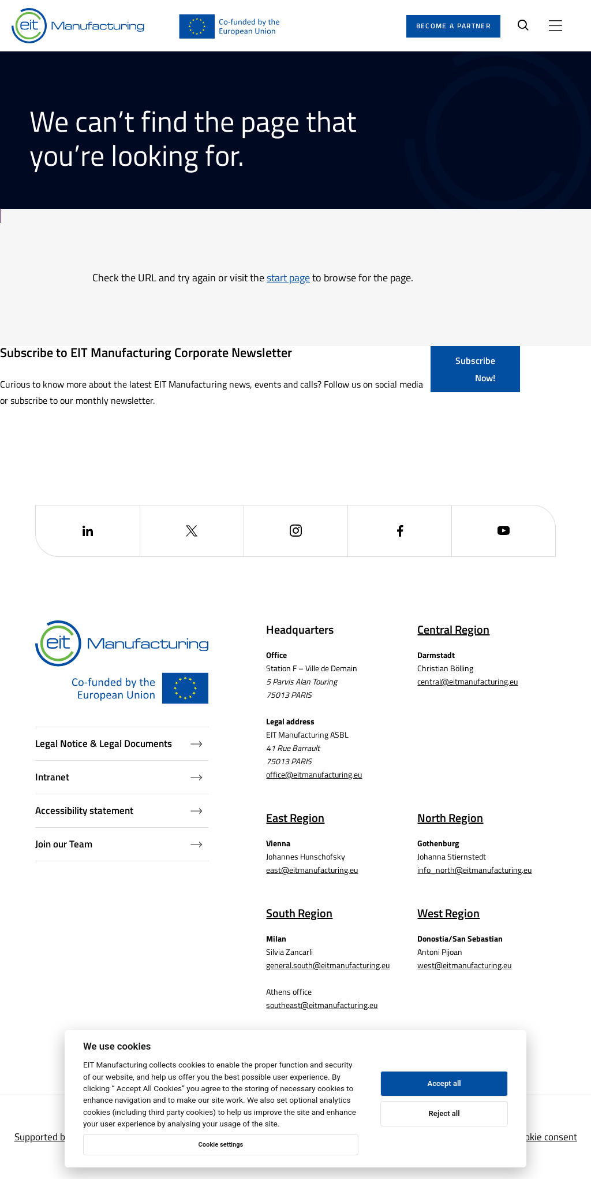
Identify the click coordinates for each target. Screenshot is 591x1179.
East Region (295, 818)
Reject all (444, 1113)
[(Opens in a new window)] (87, 531)
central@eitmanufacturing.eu (467, 681)
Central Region (453, 629)
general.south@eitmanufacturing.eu (328, 965)
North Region (450, 818)
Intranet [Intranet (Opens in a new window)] (119, 776)
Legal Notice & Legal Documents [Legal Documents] (119, 743)
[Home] (78, 26)
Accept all (444, 1083)
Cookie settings (220, 1144)
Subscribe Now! (475, 369)
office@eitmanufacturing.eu (314, 774)
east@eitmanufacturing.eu (312, 870)
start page (288, 277)
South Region (299, 913)
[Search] (523, 26)
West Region (448, 913)
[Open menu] (555, 25)
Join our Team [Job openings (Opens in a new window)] (119, 843)
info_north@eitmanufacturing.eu (474, 870)
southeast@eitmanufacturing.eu (321, 1005)
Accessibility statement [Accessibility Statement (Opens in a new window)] (119, 810)
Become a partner (453, 25)
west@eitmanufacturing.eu (464, 965)
